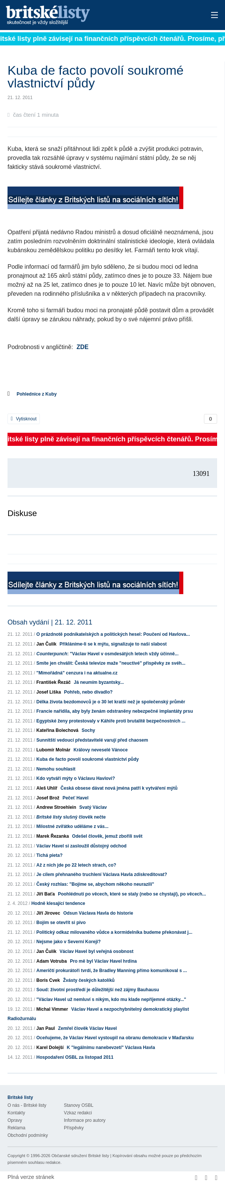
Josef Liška (48, 692)
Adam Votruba (51, 961)
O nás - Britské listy (27, 1105)
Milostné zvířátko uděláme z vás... (72, 826)
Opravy (15, 1120)
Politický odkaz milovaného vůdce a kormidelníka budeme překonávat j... (114, 932)
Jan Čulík (46, 644)
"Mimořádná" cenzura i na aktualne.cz (77, 673)
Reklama (16, 1127)
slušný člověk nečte (71, 817)
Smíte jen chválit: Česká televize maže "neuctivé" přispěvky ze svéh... (111, 663)
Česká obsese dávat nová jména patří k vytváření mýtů (118, 788)
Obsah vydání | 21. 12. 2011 (50, 622)
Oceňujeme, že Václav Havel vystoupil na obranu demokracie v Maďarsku (115, 1037)
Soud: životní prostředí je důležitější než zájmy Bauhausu (97, 989)
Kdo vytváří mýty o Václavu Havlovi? (75, 778)
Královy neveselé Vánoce (101, 750)
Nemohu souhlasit (56, 769)
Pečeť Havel (75, 798)
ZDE (83, 347)
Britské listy (89, 15)
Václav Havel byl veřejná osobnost (96, 951)
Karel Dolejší (50, 1047)
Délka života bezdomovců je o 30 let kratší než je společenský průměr (110, 701)
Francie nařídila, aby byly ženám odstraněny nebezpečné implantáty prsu (114, 711)
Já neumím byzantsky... (99, 682)
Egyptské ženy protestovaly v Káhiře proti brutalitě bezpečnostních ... (111, 721)
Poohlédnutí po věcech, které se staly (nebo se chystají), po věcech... (132, 894)
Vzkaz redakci (78, 1112)
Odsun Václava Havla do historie (98, 913)
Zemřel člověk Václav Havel (87, 1028)
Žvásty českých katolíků (89, 980)
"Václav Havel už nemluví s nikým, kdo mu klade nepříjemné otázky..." (111, 999)
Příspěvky (74, 1127)
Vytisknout (23, 418)
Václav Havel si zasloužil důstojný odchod (81, 846)
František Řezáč (53, 682)
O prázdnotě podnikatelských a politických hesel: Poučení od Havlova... (113, 634)
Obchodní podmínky (28, 1135)
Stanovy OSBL (79, 1105)
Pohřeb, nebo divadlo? (88, 692)
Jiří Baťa (45, 894)
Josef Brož (47, 798)
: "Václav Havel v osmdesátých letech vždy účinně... (107, 653)
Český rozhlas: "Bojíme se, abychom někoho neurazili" (95, 884)
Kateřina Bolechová (57, 730)
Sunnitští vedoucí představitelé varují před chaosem (92, 740)
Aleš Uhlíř (46, 788)
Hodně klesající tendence (58, 903)
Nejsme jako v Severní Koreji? (68, 941)
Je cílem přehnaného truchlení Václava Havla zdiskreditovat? (101, 874)
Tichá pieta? (49, 855)
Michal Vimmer (52, 1009)
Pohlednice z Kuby (37, 394)
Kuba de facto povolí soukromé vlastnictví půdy (87, 759)
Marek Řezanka (52, 836)
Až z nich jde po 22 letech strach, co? (76, 865)
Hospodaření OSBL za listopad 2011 (74, 1057)
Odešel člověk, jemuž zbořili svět (107, 836)
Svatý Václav (93, 807)
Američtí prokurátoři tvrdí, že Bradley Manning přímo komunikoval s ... (111, 970)
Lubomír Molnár (53, 750)
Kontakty (16, 1112)
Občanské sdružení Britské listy (80, 1155)
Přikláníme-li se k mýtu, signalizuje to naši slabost (112, 644)
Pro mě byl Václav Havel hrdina (103, 961)
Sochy (88, 730)
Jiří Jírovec (48, 913)
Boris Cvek (48, 980)
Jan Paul (45, 1028)
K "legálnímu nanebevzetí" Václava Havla (111, 1047)
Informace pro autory (85, 1120)
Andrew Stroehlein (56, 807)
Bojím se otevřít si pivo (61, 922)
